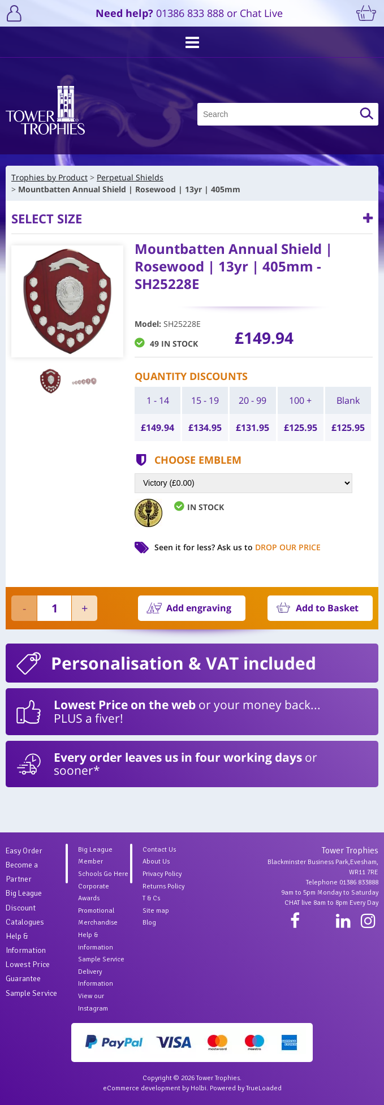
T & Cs (151, 898)
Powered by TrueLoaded (246, 1088)
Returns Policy (163, 886)
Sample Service (31, 993)
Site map (156, 911)
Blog (149, 922)
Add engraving (198, 608)
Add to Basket (327, 608)
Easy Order (24, 851)
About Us (156, 861)
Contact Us (159, 849)
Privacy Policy (162, 874)
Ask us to (269, 547)
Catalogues (25, 922)
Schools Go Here (103, 874)
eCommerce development (141, 1088)
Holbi (198, 1088)
